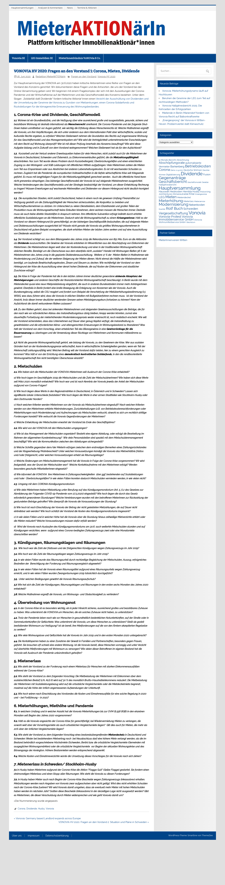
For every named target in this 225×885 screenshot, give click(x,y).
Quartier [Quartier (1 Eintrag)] (162, 209)
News (70, 8)
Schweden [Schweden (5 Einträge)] (190, 208)
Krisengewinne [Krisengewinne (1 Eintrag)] (201, 194)
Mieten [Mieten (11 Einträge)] (171, 197)
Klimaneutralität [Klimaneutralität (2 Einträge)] (180, 194)
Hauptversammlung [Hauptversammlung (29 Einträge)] (180, 188)
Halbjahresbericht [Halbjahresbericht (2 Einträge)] (167, 184)
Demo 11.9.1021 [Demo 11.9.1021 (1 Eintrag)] (177, 170)
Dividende (31, 808)
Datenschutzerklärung (57, 836)
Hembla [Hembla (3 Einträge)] (187, 191)
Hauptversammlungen (22, 8)
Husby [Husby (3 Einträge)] (196, 191)
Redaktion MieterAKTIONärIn (50, 76)
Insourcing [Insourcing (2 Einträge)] (205, 191)
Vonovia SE (18, 58)
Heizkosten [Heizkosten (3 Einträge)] (176, 191)
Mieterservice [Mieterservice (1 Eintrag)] (199, 201)
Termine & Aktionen (87, 8)
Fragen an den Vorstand (83, 76)
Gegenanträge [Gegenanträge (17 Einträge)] (172, 177)
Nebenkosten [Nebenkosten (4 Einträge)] (197, 204)
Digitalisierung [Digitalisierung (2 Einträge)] (173, 174)
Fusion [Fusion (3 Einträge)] (206, 174)
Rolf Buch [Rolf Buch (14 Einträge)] (174, 208)
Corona (21, 808)
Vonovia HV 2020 (106, 76)
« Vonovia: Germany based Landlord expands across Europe (47, 818)
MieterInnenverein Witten (173, 240)
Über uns (17, 836)
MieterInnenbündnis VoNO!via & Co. (79, 58)
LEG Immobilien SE (42, 58)
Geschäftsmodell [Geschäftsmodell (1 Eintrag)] (194, 182)
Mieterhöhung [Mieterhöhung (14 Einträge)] (171, 200)
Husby (41, 808)
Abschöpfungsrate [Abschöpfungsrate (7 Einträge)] (172, 163)
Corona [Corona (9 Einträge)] (164, 170)
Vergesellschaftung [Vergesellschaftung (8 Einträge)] (173, 213)
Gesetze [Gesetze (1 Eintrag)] (205, 182)
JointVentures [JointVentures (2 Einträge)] (165, 194)
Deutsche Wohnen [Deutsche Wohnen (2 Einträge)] (193, 170)
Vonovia (50, 808)
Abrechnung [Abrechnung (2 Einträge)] (182, 160)
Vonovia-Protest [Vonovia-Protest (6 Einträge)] (170, 216)
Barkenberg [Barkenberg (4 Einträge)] (177, 166)
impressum (33, 836)
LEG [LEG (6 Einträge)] (162, 197)
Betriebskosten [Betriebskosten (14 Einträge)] (198, 166)
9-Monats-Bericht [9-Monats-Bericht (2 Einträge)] (167, 160)
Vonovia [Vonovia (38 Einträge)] (197, 213)
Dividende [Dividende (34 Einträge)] (192, 173)
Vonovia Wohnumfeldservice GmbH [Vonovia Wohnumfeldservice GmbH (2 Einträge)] (180, 221)
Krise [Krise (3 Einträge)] (192, 194)
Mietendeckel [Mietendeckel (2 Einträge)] (184, 197)
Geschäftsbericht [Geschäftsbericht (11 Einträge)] (173, 181)
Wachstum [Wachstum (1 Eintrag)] (190, 222)
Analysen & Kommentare (50, 8)
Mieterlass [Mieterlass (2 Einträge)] (189, 201)
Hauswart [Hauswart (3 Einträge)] (164, 191)
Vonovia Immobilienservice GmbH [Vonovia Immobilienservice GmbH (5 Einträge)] (176, 218)
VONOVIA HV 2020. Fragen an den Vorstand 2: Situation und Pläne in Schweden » (104, 822)
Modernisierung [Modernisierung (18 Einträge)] (173, 204)
